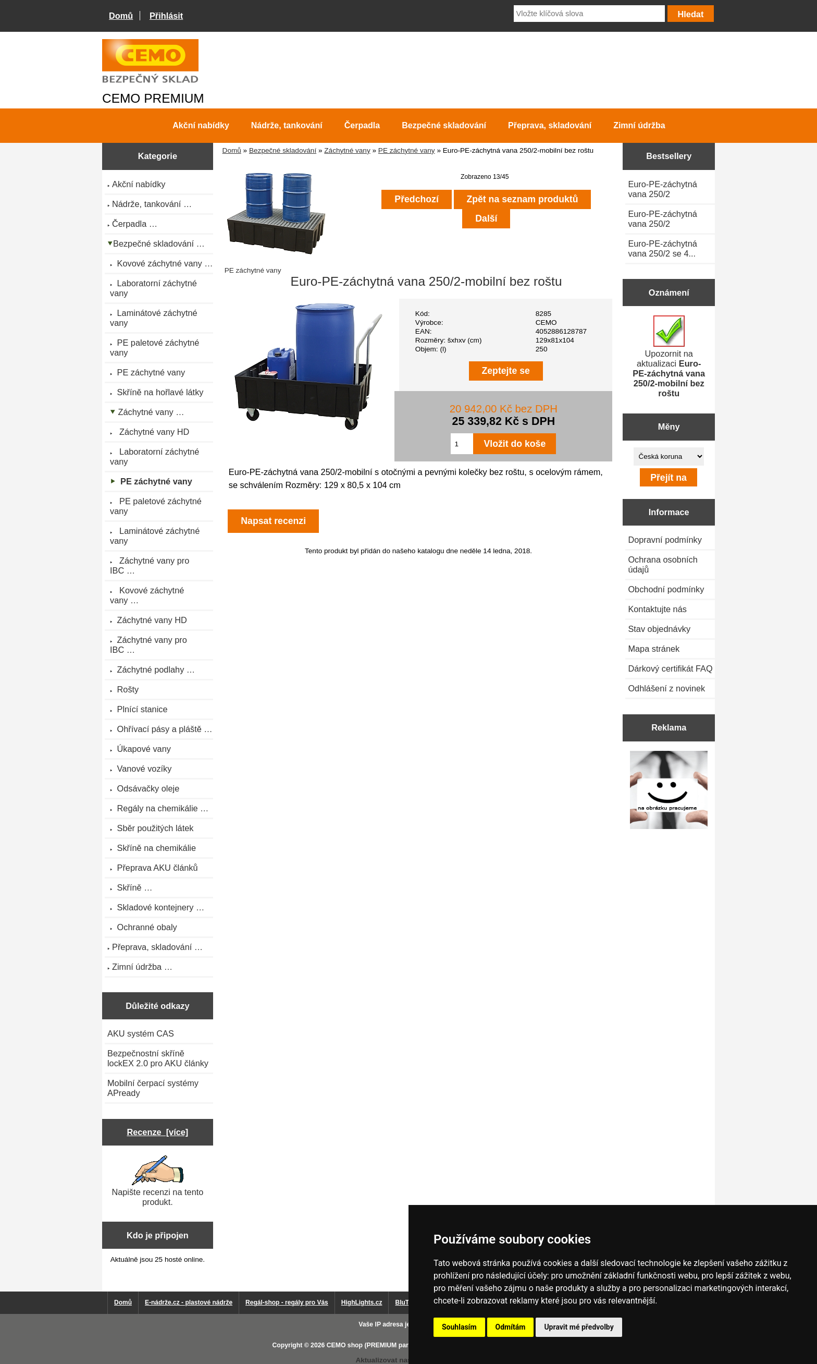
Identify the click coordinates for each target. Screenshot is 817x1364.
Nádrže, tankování (287, 125)
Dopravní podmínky (664, 539)
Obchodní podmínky (666, 589)
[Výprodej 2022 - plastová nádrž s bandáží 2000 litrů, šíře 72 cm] (669, 790)
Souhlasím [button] (459, 1327)
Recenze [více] (157, 1132)
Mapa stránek (653, 648)
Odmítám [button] (511, 1327)
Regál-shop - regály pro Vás (286, 1302)
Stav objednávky (659, 629)
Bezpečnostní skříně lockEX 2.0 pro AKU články (157, 1058)
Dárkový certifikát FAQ (670, 668)
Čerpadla (362, 125)
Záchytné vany (347, 150)
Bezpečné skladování (282, 150)
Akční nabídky (200, 125)
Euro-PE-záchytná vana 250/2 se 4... (662, 248)
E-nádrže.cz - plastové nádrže (188, 1302)
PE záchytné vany (406, 150)
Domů (121, 15)
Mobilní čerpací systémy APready (153, 1088)
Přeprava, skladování (549, 125)
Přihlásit (166, 15)
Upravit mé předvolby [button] (578, 1327)
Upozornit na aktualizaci (669, 356)
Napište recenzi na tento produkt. (157, 1181)
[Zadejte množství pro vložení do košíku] (462, 443)
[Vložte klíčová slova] (589, 13)
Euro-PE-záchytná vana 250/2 (662, 189)
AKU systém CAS (140, 1033)
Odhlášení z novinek (666, 688)
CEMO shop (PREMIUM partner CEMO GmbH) (395, 1345)
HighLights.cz (361, 1302)
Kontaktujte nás (657, 609)
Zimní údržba (639, 125)
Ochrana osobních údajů (662, 564)
